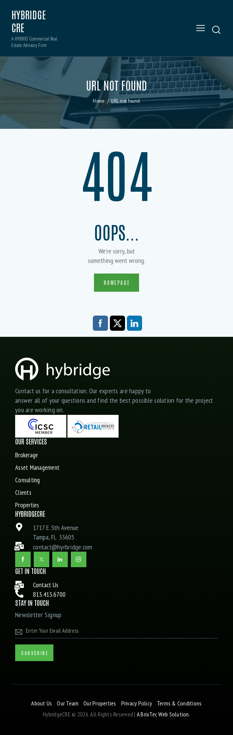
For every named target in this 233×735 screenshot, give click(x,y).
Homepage (117, 282)
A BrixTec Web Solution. (163, 714)
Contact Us (45, 585)
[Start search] (216, 30)
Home (99, 100)
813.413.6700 (49, 594)
